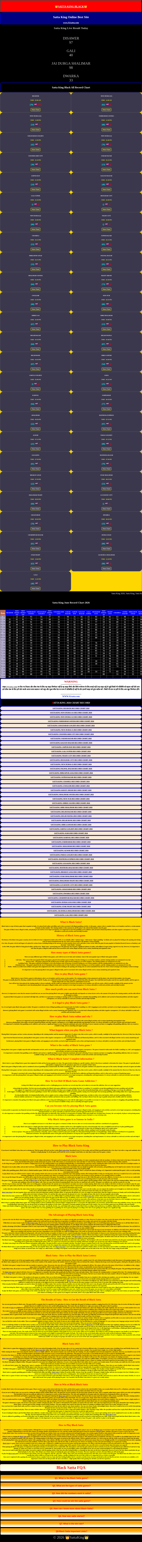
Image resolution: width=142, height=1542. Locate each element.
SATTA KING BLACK (71, 6)
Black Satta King (64, 1150)
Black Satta (33, 1180)
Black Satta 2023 (89, 1196)
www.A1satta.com (71, 23)
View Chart (35, 110)
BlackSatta (89, 1324)
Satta (12, 1307)
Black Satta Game (32, 1223)
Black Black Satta (27, 1399)
